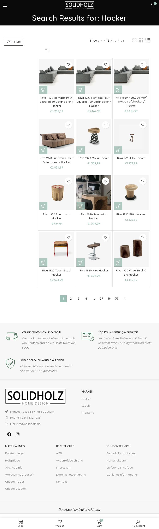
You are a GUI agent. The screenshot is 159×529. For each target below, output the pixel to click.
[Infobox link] (41, 344)
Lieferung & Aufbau (120, 471)
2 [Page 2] (71, 303)
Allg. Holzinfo (14, 471)
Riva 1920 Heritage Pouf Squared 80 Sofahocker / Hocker (56, 102)
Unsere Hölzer (14, 486)
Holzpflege (12, 464)
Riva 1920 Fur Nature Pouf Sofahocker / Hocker (56, 162)
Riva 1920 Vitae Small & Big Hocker (131, 277)
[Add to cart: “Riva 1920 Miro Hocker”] (80, 267)
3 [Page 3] (78, 303)
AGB (59, 457)
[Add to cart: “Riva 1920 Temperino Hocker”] (80, 210)
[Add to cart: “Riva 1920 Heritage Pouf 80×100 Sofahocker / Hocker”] (118, 90)
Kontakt (61, 486)
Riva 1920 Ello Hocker (131, 158)
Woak (86, 410)
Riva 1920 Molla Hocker (94, 158)
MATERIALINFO (15, 450)
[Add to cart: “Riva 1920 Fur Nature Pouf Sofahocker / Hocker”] (43, 150)
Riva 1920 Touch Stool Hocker (56, 277)
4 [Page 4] (86, 303)
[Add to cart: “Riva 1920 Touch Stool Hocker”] (43, 267)
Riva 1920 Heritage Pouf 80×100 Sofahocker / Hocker (131, 101)
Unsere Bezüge (15, 493)
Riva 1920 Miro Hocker (94, 274)
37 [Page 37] (101, 303)
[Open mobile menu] (5, 5)
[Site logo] (79, 5)
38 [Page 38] (109, 303)
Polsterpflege (14, 457)
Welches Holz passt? (19, 479)
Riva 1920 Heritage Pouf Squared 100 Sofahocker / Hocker (94, 102)
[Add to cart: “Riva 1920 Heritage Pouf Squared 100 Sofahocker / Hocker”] (80, 90)
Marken (87, 395)
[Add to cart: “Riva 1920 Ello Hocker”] (118, 150)
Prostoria (88, 417)
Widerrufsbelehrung (69, 464)
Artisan (86, 403)
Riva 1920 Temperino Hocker (94, 220)
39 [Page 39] (116, 303)
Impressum (63, 471)
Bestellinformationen (121, 457)
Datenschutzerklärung (71, 479)
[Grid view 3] (141, 40)
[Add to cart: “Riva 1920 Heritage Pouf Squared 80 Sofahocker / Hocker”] (43, 90)
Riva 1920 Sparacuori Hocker (56, 220)
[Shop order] (47, 50)
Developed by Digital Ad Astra (79, 514)
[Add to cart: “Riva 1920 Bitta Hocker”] (118, 210)
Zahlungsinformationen (123, 479)
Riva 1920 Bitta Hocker (131, 218)
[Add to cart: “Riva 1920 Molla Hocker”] (80, 150)
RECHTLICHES (65, 450)
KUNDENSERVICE (118, 450)
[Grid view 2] (134, 40)
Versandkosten (117, 464)
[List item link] (35, 421)
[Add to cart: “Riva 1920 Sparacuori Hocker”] (43, 210)
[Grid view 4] (148, 40)
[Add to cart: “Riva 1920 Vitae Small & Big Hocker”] (118, 267)
